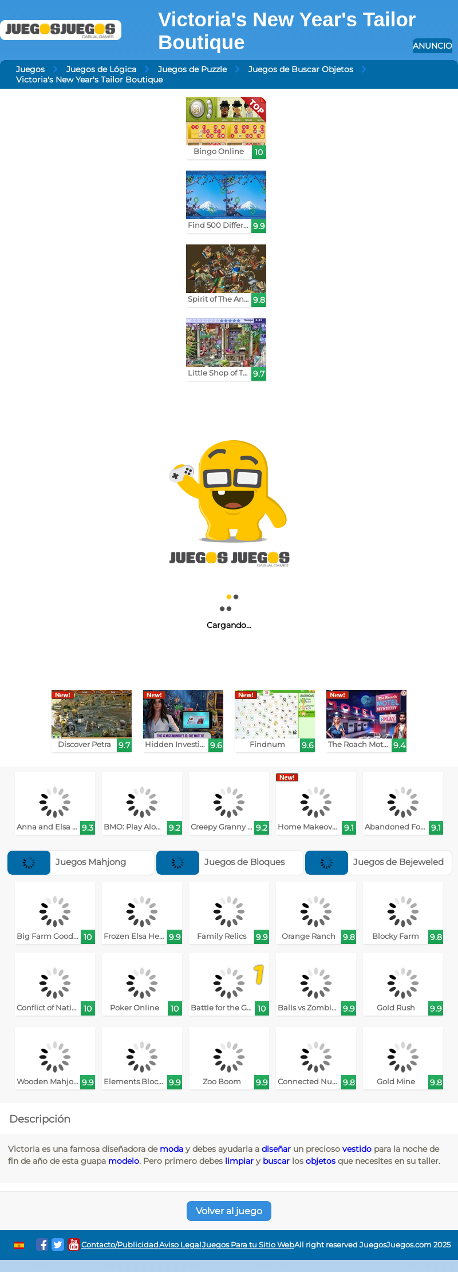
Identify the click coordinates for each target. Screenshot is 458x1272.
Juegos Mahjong (66, 861)
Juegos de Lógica (101, 69)
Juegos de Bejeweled (374, 861)
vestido (357, 1149)
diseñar (276, 1149)
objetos (320, 1161)
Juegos (30, 69)
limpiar (239, 1161)
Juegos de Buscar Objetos (300, 69)
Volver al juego (229, 1211)
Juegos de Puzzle (192, 69)
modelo (123, 1161)
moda (171, 1149)
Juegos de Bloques (220, 861)
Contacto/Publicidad (120, 1245)
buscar (276, 1161)
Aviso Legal (180, 1245)
